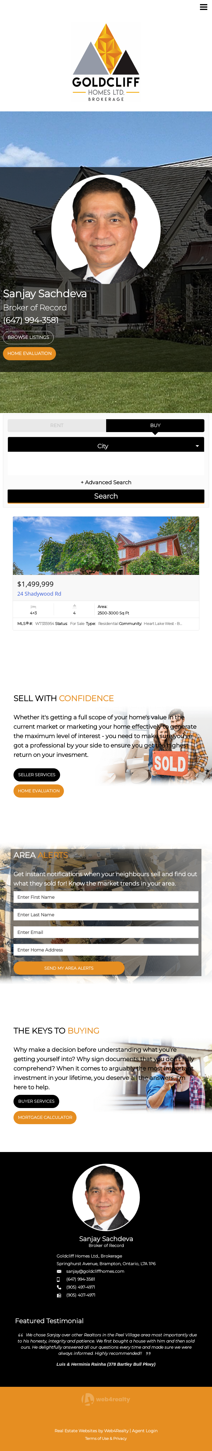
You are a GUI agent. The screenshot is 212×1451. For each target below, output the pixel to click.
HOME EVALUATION (29, 353)
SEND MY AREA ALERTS (69, 968)
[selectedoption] (106, 444)
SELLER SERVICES (36, 774)
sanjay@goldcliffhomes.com (95, 1271)
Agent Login (144, 1430)
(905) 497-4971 (80, 1287)
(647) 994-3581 (80, 1279)
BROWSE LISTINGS (28, 337)
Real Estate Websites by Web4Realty (91, 1430)
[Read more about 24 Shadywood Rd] (106, 573)
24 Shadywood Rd (39, 593)
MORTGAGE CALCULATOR (45, 1117)
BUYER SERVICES (36, 1101)
